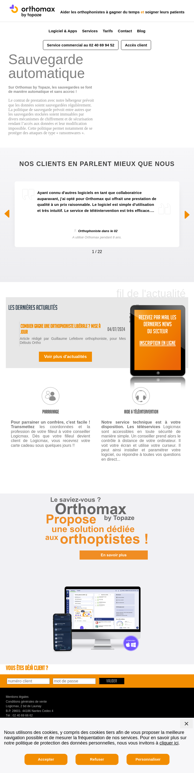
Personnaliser (147, 759)
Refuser (97, 759)
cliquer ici (168, 743)
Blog (141, 31)
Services (90, 31)
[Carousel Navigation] (97, 250)
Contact (125, 31)
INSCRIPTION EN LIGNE (157, 344)
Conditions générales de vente (26, 707)
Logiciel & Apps (62, 31)
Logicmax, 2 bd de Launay (23, 712)
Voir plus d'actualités (65, 363)
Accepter (46, 759)
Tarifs (108, 31)
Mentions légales (17, 703)
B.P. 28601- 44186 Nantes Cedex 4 (29, 717)
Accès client (136, 45)
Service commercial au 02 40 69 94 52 (80, 45)
